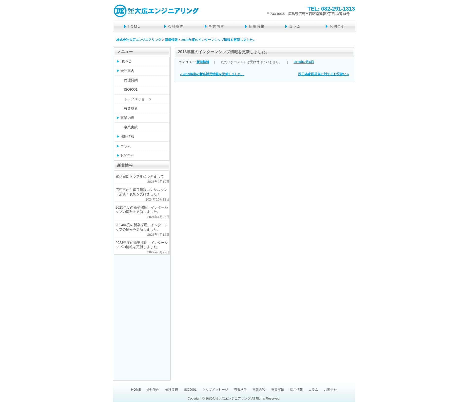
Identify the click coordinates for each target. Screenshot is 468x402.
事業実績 (131, 127)
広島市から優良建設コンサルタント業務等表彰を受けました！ (141, 192)
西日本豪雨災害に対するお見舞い (323, 74)
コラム (295, 26)
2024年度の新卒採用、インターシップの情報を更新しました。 (142, 227)
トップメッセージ (138, 99)
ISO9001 (130, 89)
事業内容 (216, 26)
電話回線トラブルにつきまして (140, 176)
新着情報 (202, 62)
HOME (134, 26)
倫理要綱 (131, 80)
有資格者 (131, 108)
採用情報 (257, 26)
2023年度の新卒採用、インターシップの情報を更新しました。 (142, 245)
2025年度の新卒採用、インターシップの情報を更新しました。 (142, 209)
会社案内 (176, 26)
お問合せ (337, 26)
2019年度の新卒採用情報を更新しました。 (212, 74)
